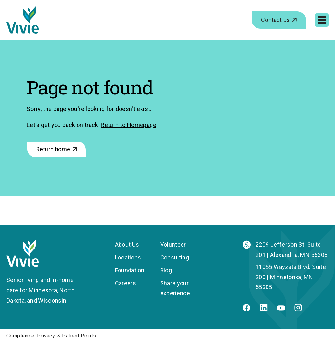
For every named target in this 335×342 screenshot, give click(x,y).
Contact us (275, 19)
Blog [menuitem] (166, 270)
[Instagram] (298, 309)
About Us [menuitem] (127, 244)
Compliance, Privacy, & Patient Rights (51, 336)
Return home (53, 149)
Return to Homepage (128, 125)
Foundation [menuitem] (130, 270)
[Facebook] (246, 309)
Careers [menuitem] (125, 283)
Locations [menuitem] (128, 257)
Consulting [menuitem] (174, 257)
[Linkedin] (264, 309)
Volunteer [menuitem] (173, 244)
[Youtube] (281, 308)
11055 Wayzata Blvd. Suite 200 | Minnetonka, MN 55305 (291, 277)
